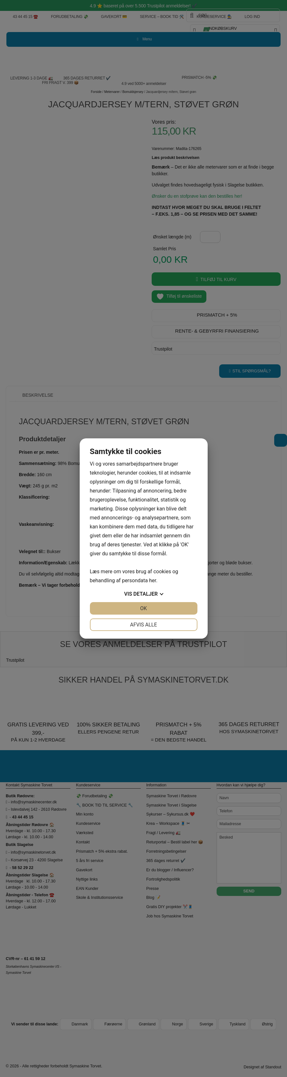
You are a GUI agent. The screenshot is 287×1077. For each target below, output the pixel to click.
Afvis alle (143, 625)
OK (143, 608)
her (152, 580)
